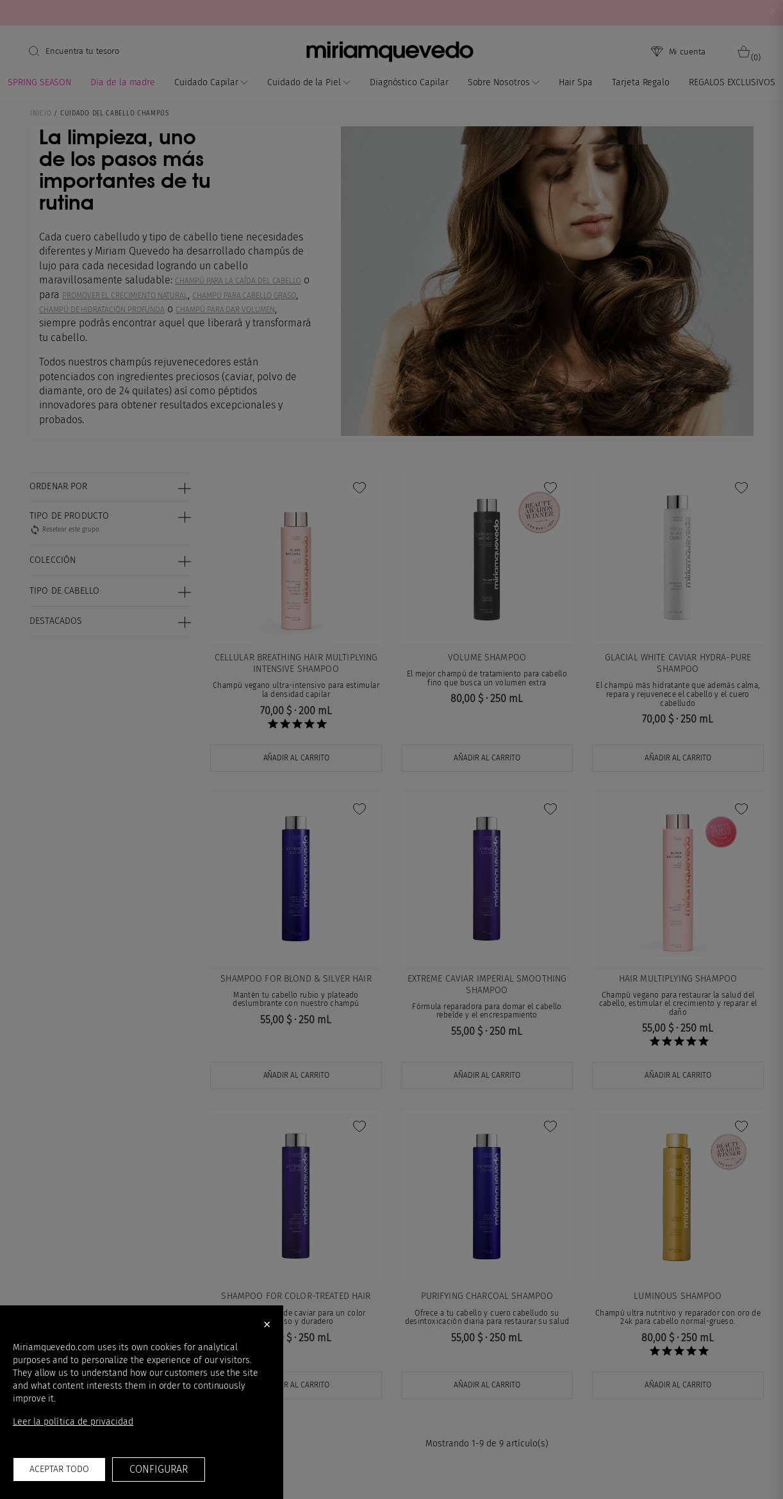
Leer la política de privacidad (73, 1421)
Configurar (158, 1469)
